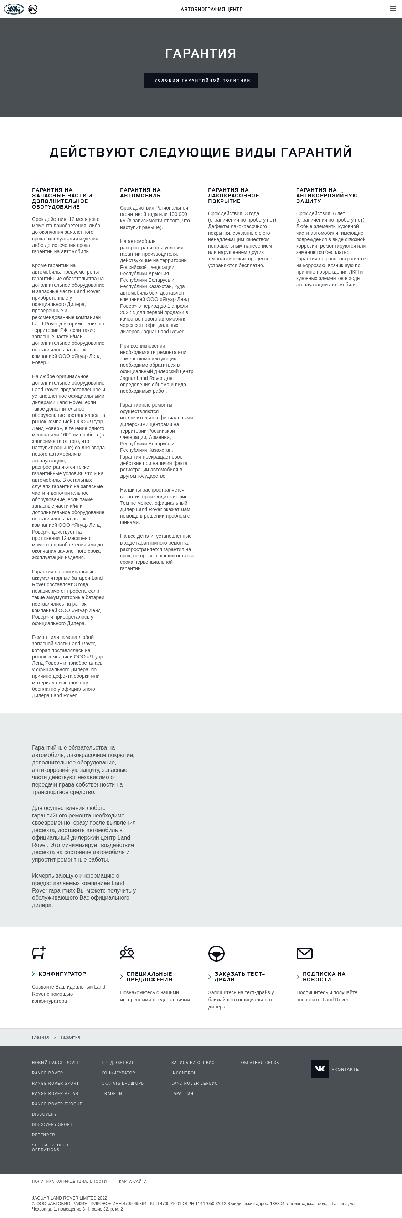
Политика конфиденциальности (69, 1181)
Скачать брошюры (123, 1083)
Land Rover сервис (194, 1083)
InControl (183, 1073)
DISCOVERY (44, 1114)
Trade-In (112, 1094)
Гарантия (182, 1094)
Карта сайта (133, 1181)
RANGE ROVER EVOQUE (57, 1104)
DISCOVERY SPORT (52, 1125)
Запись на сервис (193, 1063)
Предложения (118, 1063)
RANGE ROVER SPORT (55, 1083)
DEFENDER (43, 1135)
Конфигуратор (118, 1073)
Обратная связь (260, 1063)
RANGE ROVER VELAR (55, 1094)
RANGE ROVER (47, 1073)
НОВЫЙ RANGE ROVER (56, 1063)
